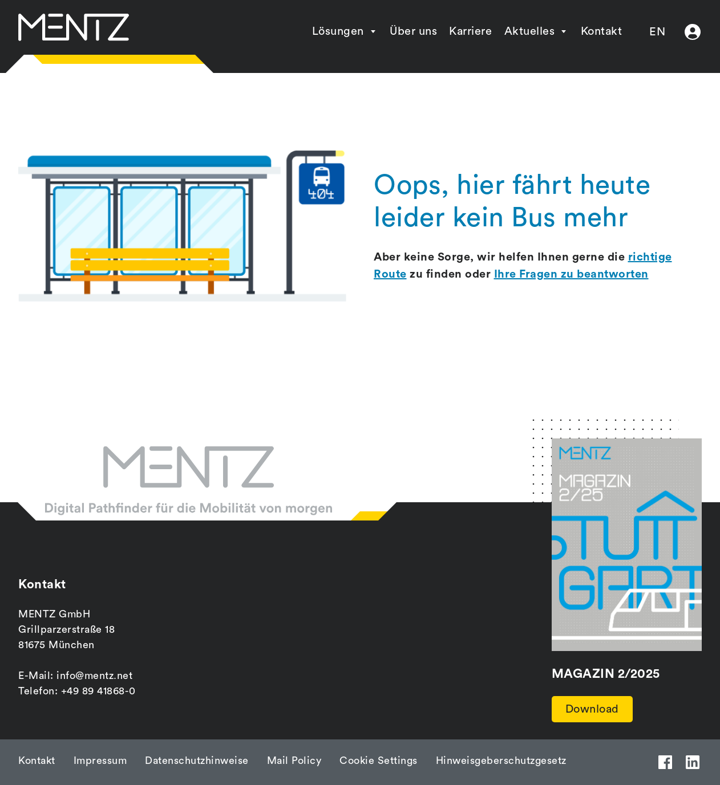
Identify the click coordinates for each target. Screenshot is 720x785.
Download (592, 709)
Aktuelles (529, 31)
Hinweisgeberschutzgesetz (501, 760)
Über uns (413, 31)
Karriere (470, 31)
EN (657, 32)
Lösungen (338, 31)
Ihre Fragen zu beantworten (571, 274)
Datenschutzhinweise (197, 760)
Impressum (100, 760)
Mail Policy (294, 760)
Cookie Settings (378, 760)
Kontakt (601, 31)
